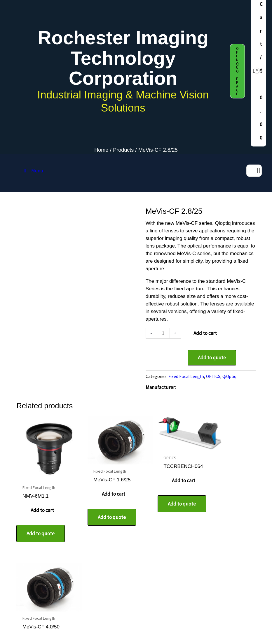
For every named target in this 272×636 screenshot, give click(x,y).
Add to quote (212, 357)
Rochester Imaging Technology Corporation (123, 58)
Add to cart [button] (41, 503)
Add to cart (205, 333)
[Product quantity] (163, 333)
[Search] (258, 170)
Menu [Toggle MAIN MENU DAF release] (32, 170)
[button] (237, 71)
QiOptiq (229, 376)
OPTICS (213, 376)
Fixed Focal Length (186, 376)
